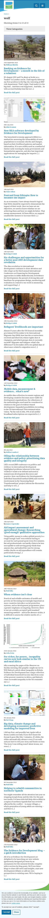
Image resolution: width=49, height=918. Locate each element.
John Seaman (11, 127)
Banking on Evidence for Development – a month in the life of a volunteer (24, 71)
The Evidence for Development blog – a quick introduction (24, 851)
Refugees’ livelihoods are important (23, 327)
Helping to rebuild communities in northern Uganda (23, 789)
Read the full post (12, 92)
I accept (6, 912)
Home (6, 14)
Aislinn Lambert (12, 452)
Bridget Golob (11, 254)
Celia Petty (10, 653)
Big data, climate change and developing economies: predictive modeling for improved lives (22, 726)
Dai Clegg (9, 720)
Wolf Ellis (9, 591)
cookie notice (15, 903)
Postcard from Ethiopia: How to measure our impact (21, 196)
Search (36, 5)
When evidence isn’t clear (18, 594)
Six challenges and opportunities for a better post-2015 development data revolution (24, 260)
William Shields (12, 65)
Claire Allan (10, 192)
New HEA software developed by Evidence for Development (21, 131)
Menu (42, 5)
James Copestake (12, 524)
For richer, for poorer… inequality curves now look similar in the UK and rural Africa (22, 659)
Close (16, 912)
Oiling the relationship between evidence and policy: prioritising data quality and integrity (24, 458)
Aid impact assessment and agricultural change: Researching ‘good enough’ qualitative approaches (24, 530)
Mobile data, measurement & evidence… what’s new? (19, 390)
